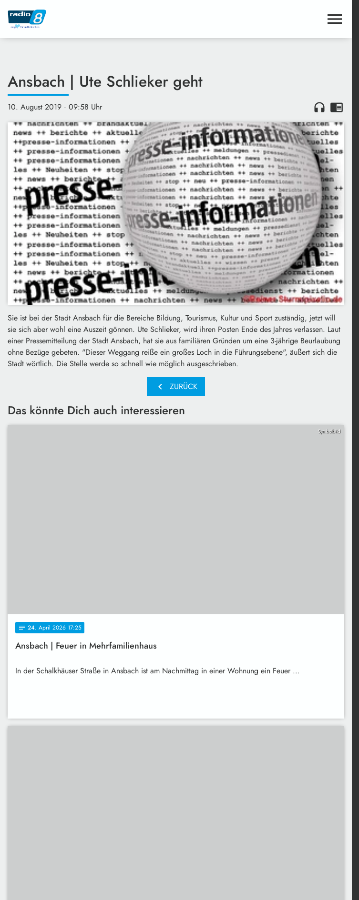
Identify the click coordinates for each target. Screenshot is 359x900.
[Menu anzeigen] (334, 19)
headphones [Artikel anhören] (319, 107)
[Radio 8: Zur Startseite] (92, 19)
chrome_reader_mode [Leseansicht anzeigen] (336, 107)
